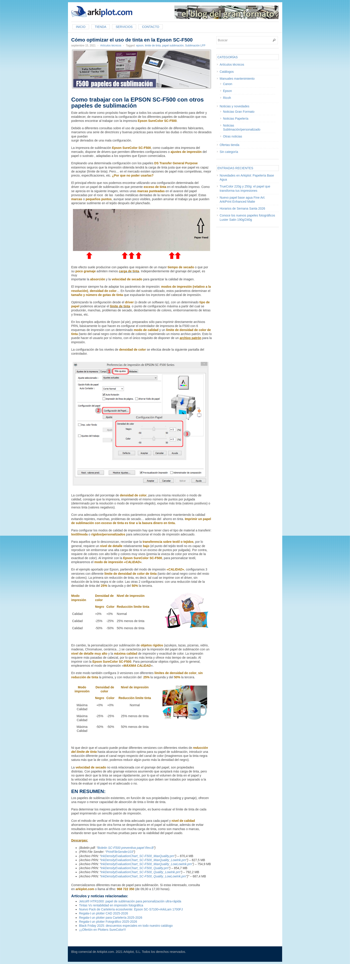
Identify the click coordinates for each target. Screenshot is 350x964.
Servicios (124, 27)
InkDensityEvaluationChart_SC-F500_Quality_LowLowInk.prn (143, 876)
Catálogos (227, 71)
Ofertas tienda (229, 145)
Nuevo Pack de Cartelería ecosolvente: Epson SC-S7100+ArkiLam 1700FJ (131, 909)
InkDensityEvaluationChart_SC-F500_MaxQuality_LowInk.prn (143, 860)
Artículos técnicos (110, 45)
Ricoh (227, 98)
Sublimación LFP (195, 45)
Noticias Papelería (235, 118)
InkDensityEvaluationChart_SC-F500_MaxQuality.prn (137, 856)
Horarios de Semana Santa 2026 (242, 208)
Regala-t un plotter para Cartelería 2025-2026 (110, 917)
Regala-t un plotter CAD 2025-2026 (103, 913)
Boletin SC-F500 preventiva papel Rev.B (125, 847)
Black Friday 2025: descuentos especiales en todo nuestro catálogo (126, 925)
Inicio (80, 27)
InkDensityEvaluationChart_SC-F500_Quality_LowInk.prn (140, 872)
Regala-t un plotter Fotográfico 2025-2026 (108, 921)
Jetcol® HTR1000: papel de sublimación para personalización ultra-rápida (130, 901)
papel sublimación (173, 45)
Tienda (100, 27)
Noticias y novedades (234, 106)
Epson (227, 91)
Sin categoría (229, 152)
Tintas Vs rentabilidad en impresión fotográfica (111, 905)
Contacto (150, 27)
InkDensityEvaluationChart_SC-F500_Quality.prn (134, 868)
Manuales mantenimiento (237, 78)
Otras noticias (232, 136)
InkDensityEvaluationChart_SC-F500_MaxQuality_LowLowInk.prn (146, 864)
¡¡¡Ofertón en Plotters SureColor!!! (102, 929)
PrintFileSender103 (119, 852)
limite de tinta (153, 45)
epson (140, 45)
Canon (227, 84)
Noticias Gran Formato (238, 111)
